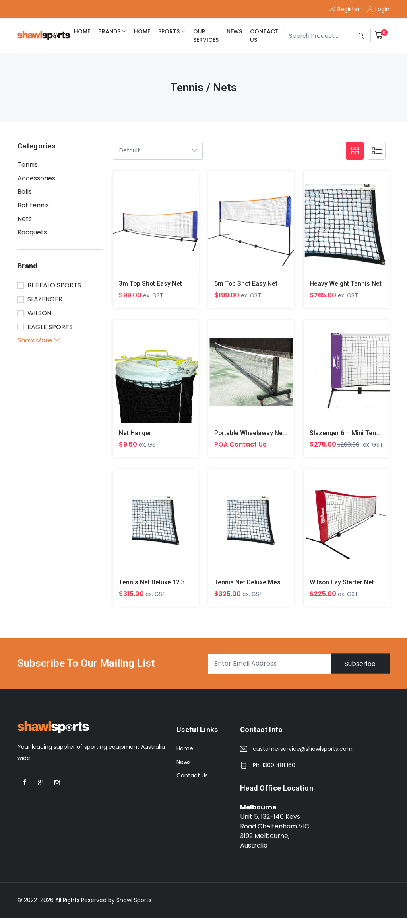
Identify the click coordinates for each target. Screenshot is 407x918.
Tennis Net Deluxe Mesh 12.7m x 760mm (273, 582)
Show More (38, 340)
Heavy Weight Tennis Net (346, 283)
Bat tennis (33, 205)
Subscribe (359, 663)
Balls (24, 191)
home (82, 31)
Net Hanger (135, 433)
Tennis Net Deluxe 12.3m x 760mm (169, 582)
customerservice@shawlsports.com (303, 749)
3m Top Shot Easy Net (151, 283)
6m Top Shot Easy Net (246, 283)
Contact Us (264, 35)
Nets (24, 218)
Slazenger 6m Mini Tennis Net (353, 433)
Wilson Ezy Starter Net (342, 582)
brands (109, 31)
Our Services (206, 35)
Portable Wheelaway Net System (261, 433)
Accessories (36, 178)
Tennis (27, 164)
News (234, 31)
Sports (169, 31)
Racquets (32, 232)
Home (184, 749)
